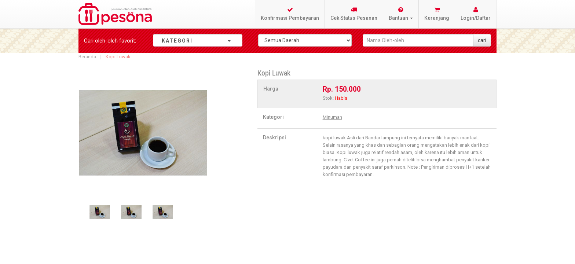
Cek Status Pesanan (353, 14)
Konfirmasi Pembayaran (290, 14)
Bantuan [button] (401, 14)
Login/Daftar (476, 14)
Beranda (87, 56)
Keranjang (436, 14)
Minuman (332, 117)
